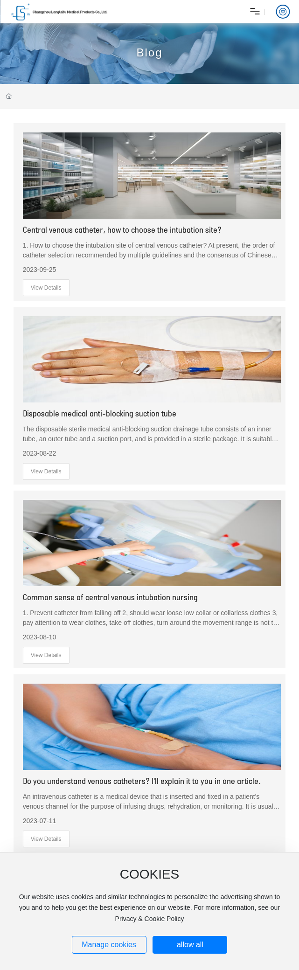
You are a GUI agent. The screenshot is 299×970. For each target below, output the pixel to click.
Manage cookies (109, 945)
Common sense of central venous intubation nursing (110, 597)
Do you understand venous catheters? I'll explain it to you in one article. (142, 781)
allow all (190, 945)
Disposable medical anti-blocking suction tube (99, 413)
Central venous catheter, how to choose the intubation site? (122, 229)
